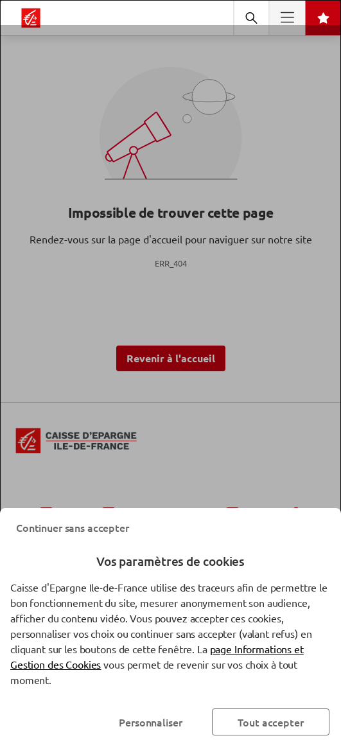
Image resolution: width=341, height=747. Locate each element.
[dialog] (170, 373)
